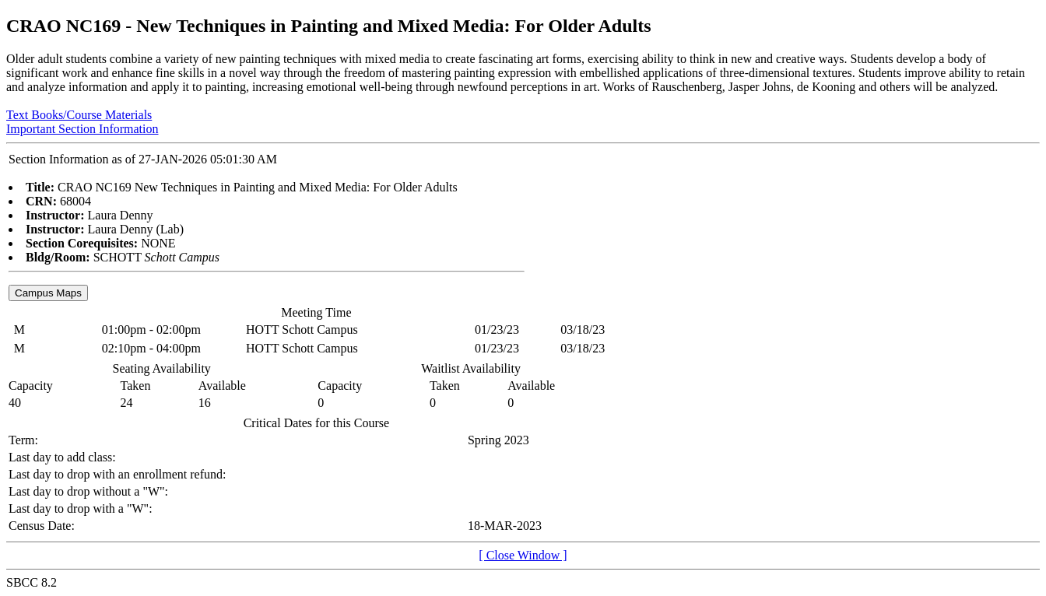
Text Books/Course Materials (79, 114)
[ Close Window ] (523, 555)
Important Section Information (82, 128)
